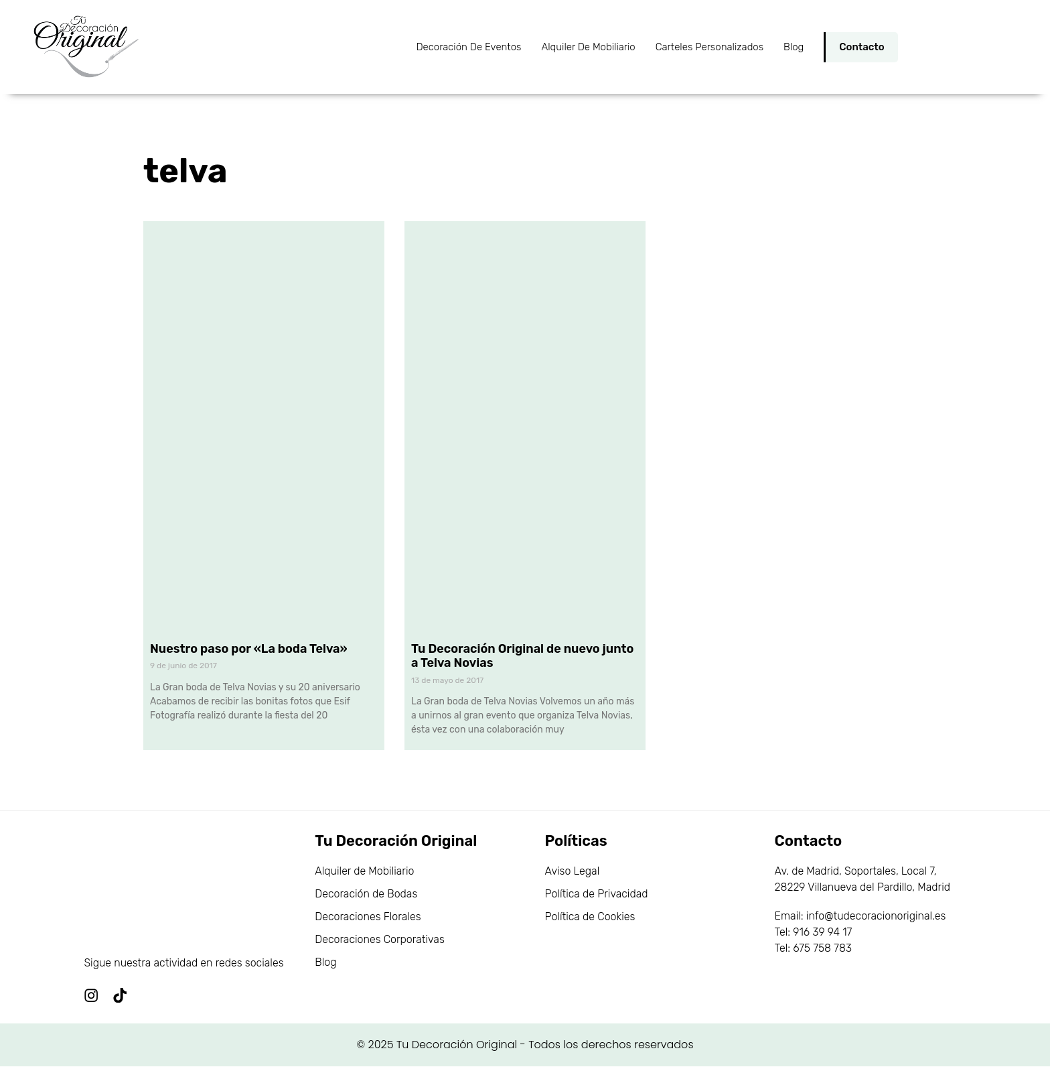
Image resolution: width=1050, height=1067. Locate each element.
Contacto (861, 47)
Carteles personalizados (709, 47)
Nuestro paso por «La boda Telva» (249, 648)
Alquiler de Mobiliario (588, 47)
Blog (793, 47)
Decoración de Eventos (468, 47)
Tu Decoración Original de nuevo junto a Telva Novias (522, 656)
